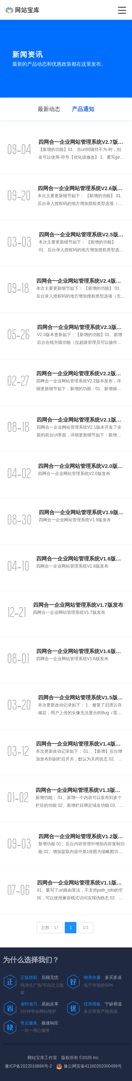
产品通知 (83, 109)
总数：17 (49, 927)
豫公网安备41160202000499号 (89, 1066)
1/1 (86, 927)
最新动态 (49, 109)
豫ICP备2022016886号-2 (28, 1066)
